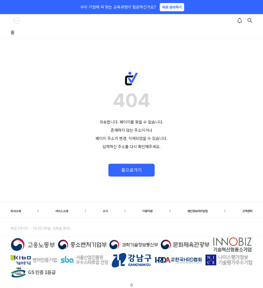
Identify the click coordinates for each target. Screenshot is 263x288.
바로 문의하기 (172, 7)
